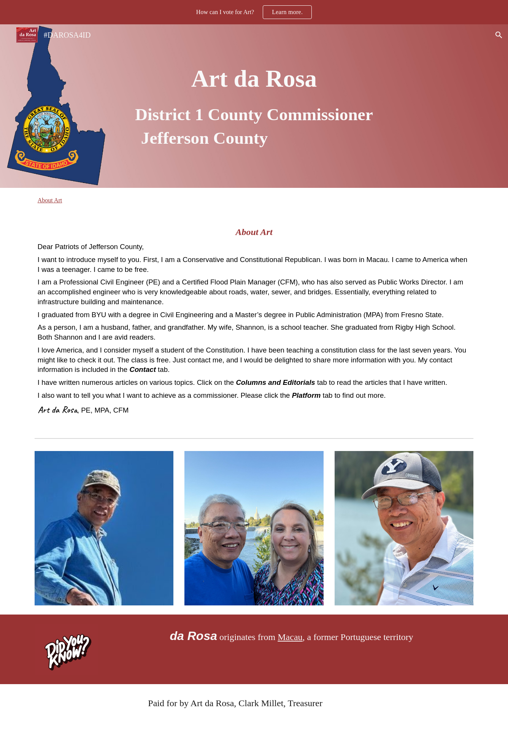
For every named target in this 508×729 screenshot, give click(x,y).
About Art (50, 200)
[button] (499, 35)
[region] (254, 12)
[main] (254, 106)
